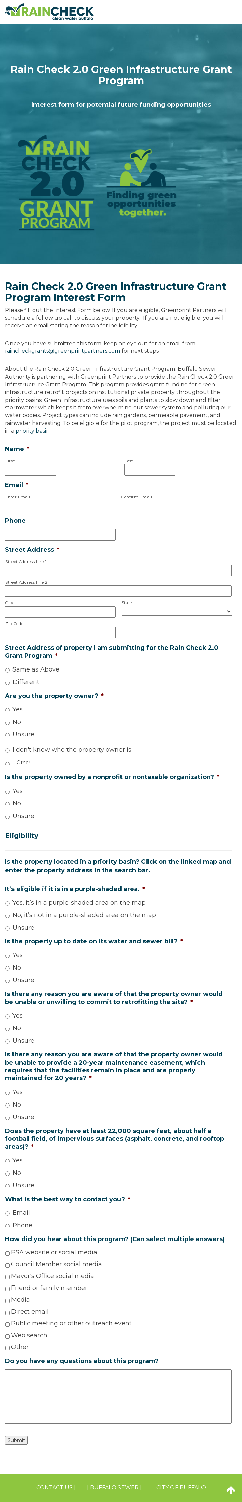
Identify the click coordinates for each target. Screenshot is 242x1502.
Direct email (30, 1311)
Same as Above (35, 669)
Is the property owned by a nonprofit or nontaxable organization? (112, 777)
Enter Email (17, 497)
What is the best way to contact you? (67, 1199)
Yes (17, 709)
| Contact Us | (54, 1487)
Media (20, 1299)
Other (20, 1347)
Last (129, 461)
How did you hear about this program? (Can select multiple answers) (115, 1239)
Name (17, 449)
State (127, 602)
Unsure (23, 734)
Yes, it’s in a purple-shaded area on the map (79, 902)
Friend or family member (49, 1288)
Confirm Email (136, 497)
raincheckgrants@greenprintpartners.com (62, 351)
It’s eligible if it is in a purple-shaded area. (75, 889)
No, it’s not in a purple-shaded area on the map (84, 915)
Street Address (32, 549)
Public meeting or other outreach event (71, 1323)
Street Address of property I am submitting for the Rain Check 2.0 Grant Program (111, 651)
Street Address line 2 (26, 582)
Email (16, 485)
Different (25, 682)
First (10, 461)
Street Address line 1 (26, 561)
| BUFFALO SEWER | (114, 1487)
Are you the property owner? (54, 696)
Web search (29, 1335)
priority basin (33, 431)
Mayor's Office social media (52, 1276)
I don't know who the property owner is (71, 749)
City (9, 602)
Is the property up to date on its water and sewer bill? (94, 941)
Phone (15, 520)
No (16, 722)
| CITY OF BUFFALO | (181, 1487)
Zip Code (14, 623)
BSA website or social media (54, 1252)
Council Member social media (56, 1264)
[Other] (67, 762)
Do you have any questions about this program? (82, 1361)
